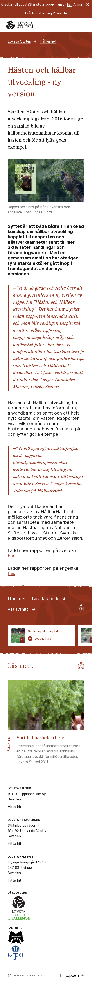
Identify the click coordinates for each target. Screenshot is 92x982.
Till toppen (71, 975)
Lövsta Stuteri (19, 41)
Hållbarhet (48, 41)
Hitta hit (14, 806)
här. (69, 4)
